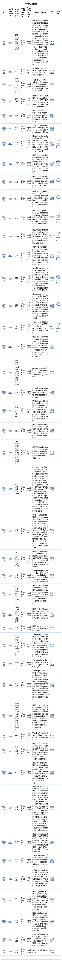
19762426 (52, 42)
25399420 (52, 71)
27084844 (52, 940)
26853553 (52, 751)
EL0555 (4, 42)
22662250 (52, 372)
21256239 (52, 255)
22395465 (52, 279)
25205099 (52, 431)
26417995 (52, 594)
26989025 (52, 879)
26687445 (52, 645)
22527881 (52, 346)
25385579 (52, 452)
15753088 (52, 129)
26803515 (52, 736)
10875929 (52, 116)
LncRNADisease (58, 143)
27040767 (52, 900)
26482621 (52, 628)
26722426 (52, 663)
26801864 (52, 716)
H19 (10, 42)
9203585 (52, 85)
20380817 (52, 164)
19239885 (52, 143)
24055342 (52, 411)
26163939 (52, 559)
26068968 (52, 489)
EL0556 (4, 101)
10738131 (52, 101)
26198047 (52, 576)
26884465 (52, 772)
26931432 (52, 842)
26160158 (52, 531)
